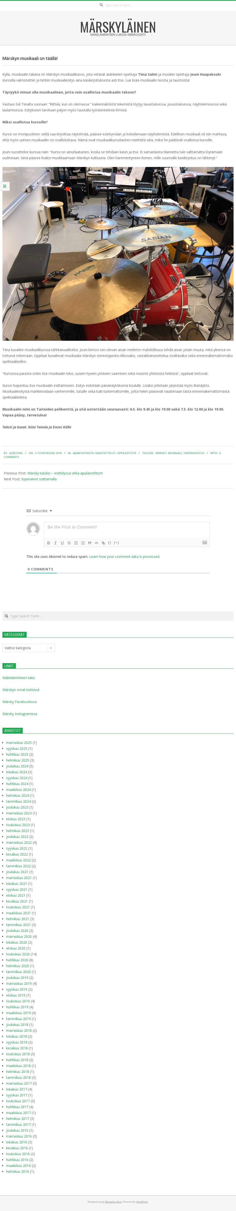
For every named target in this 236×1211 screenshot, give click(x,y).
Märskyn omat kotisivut (21, 689)
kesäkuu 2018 (17, 1048)
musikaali (175, 453)
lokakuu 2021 (16, 883)
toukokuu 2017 (18, 1101)
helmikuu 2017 (17, 1118)
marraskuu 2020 (19, 936)
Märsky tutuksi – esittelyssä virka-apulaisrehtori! (65, 473)
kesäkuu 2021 (17, 901)
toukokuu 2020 (18, 954)
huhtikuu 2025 (17, 754)
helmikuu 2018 (17, 1071)
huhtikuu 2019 (17, 1007)
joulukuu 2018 (17, 1024)
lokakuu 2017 (16, 1089)
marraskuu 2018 (19, 1030)
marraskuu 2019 (19, 983)
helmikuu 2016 (17, 1171)
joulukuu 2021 (17, 872)
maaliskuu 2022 (18, 860)
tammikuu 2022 (18, 866)
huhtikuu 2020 (17, 960)
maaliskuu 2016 (18, 1165)
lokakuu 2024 (16, 772)
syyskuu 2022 (16, 848)
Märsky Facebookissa (19, 701)
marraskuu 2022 (19, 842)
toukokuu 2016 (18, 1154)
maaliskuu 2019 (18, 1013)
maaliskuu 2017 (18, 1112)
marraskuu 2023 (19, 813)
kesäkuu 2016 (17, 1148)
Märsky (161, 453)
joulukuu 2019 (17, 977)
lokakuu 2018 (16, 1036)
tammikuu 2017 (18, 1124)
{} (109, 542)
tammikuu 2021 (18, 924)
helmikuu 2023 (17, 830)
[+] (116, 542)
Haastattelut (105, 453)
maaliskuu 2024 (18, 789)
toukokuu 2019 (18, 1001)
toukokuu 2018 (18, 1054)
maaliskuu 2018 (18, 1065)
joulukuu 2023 (17, 807)
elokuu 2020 (15, 948)
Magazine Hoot (113, 1201)
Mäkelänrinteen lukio (18, 677)
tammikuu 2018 (18, 1077)
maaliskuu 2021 (18, 913)
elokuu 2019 (15, 995)
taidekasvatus (193, 453)
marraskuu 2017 (19, 1083)
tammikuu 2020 (18, 971)
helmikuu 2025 (17, 760)
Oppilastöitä (126, 453)
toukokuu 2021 (18, 907)
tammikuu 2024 (18, 801)
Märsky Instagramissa (19, 713)
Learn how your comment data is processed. (124, 556)
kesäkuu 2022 (17, 854)
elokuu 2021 (15, 895)
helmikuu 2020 (17, 966)
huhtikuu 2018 (17, 1060)
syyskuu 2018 (16, 1042)
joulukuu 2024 (17, 766)
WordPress (142, 1201)
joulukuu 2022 (17, 836)
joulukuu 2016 (17, 1130)
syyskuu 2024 (16, 778)
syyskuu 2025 (16, 748)
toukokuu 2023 (18, 825)
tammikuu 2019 (18, 1018)
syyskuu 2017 (16, 1095)
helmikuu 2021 (17, 919)
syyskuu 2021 (16, 889)
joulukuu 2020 (17, 930)
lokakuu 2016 (16, 1142)
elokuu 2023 (15, 819)
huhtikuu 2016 (17, 1159)
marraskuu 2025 (19, 742)
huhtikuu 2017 (17, 1107)
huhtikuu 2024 (17, 783)
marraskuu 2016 (19, 1136)
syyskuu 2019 (16, 989)
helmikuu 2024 (17, 795)
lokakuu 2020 (16, 942)
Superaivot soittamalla (39, 479)
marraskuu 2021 (19, 877)
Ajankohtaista (83, 453)
